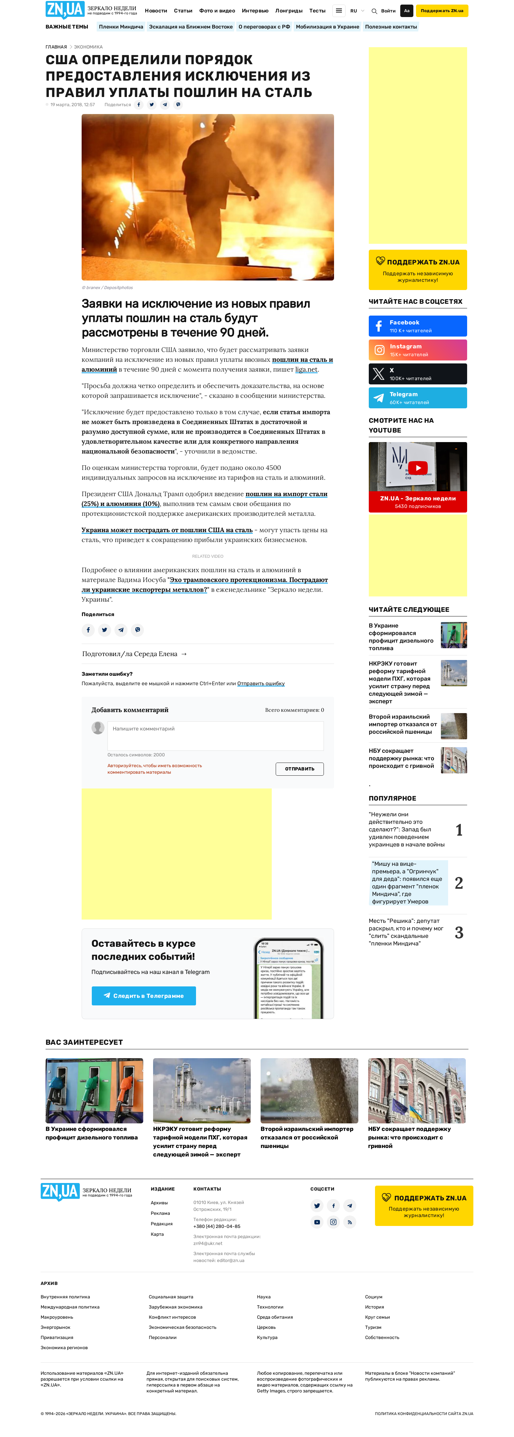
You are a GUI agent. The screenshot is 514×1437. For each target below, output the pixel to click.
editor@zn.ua (231, 1260)
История (374, 1307)
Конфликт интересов (172, 1317)
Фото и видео (217, 11)
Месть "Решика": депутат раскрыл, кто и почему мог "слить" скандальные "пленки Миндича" (406, 932)
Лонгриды (289, 11)
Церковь (266, 1327)
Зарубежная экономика (176, 1307)
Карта (157, 1234)
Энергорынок (55, 1327)
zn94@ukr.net (207, 1243)
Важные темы (67, 26)
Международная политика (70, 1307)
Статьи (183, 11)
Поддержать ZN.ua (442, 10)
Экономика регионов (64, 1347)
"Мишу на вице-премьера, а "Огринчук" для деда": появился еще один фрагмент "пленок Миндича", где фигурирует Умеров (407, 882)
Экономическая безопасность (182, 1327)
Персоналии (163, 1337)
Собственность (382, 1337)
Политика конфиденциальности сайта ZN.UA (424, 1413)
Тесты (317, 11)
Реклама (160, 1213)
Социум (374, 1297)
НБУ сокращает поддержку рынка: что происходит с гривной (401, 758)
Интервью (255, 11)
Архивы (159, 1203)
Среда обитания (275, 1317)
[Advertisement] (177, 854)
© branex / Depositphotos (107, 287)
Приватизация (57, 1337)
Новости (156, 11)
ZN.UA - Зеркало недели (418, 498)
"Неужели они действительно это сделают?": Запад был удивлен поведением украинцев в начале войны (407, 829)
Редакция (162, 1224)
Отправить (300, 769)
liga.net (306, 369)
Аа (407, 10)
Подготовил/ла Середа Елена (129, 654)
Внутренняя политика (65, 1297)
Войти (388, 11)
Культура (267, 1337)
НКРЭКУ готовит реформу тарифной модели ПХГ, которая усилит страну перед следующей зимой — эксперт (399, 682)
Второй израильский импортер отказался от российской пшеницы (403, 724)
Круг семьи (377, 1317)
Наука (264, 1297)
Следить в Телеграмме (144, 996)
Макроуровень (57, 1317)
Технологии (270, 1307)
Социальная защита (171, 1297)
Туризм (373, 1327)
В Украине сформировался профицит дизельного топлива (401, 637)
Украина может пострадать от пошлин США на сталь (167, 530)
